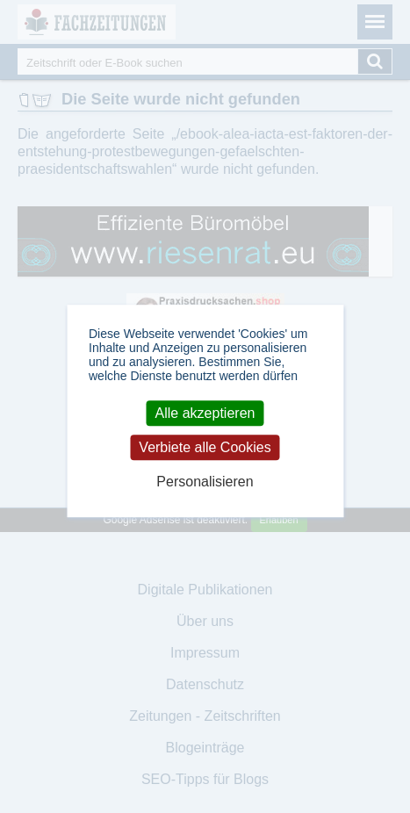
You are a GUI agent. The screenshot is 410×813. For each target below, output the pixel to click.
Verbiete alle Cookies (204, 447)
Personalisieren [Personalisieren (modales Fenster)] (204, 482)
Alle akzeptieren (205, 413)
